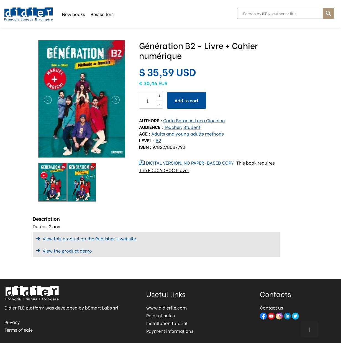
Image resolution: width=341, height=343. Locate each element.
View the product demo (67, 250)
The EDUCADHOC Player (164, 170)
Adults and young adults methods (187, 133)
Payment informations (169, 331)
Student (191, 127)
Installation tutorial (167, 323)
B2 (158, 140)
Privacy (12, 322)
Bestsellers (102, 14)
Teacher (172, 127)
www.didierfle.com (166, 307)
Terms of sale (18, 329)
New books (73, 14)
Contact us (271, 307)
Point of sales (160, 315)
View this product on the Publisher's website (89, 238)
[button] (44, 100)
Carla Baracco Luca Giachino (194, 120)
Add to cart (187, 100)
